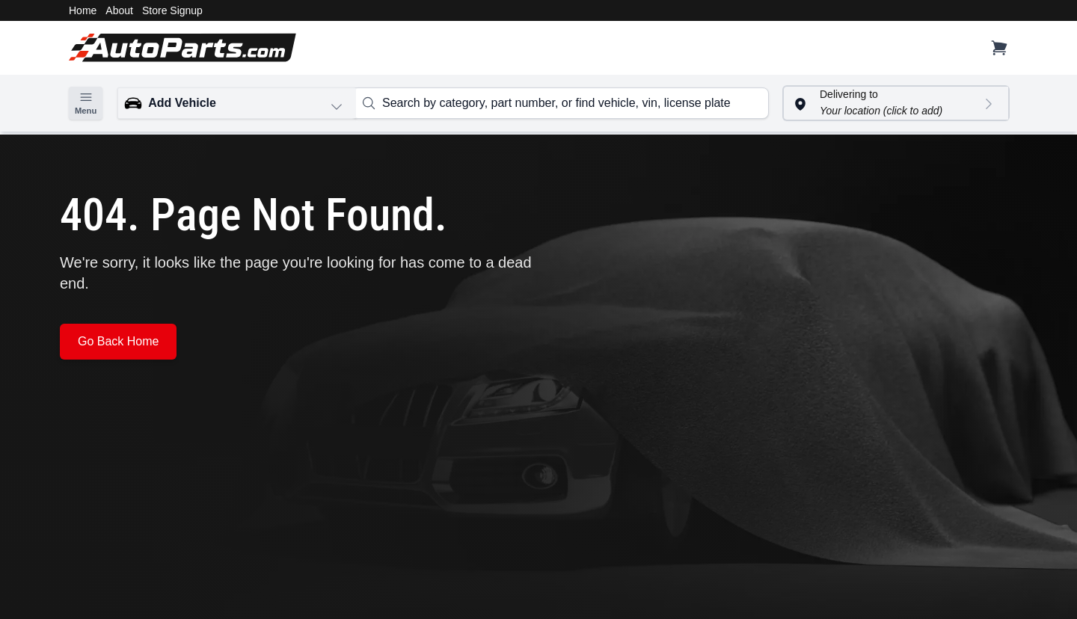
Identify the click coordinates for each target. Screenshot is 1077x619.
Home (82, 10)
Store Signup (172, 10)
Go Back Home (118, 341)
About (119, 10)
